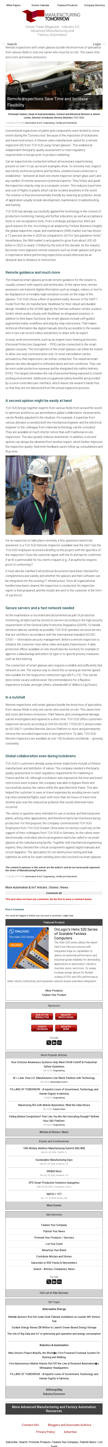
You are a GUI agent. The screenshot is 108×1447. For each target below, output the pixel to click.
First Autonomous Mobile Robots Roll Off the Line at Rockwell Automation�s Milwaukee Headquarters (54, 1365)
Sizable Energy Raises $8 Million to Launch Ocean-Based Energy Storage (54, 1327)
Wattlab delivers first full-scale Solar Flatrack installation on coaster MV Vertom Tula (54, 1319)
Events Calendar (40, 5)
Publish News (88, 1442)
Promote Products (39, 1442)
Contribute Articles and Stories (54, 1256)
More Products (54, 990)
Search (23, 1442)
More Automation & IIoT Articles (26, 887)
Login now (68, 915)
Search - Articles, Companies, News (54, 1269)
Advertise (70, 1432)
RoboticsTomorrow (54, 1394)
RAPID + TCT (54, 1194)
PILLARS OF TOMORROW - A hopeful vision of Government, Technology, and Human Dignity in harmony (54, 1376)
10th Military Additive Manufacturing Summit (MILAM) (54, 1148)
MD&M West (54, 1171)
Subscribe (12, 1442)
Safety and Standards (66, 123)
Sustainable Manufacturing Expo (54, 1159)
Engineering (49, 123)
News (64, 887)
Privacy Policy (45, 1432)
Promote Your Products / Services (54, 1237)
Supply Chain (59, 1109)
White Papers (13, 5)
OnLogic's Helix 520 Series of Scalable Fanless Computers (76, 933)
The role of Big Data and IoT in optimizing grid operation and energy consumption (54, 1333)
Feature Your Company (54, 1225)
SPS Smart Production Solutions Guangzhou (54, 1182)
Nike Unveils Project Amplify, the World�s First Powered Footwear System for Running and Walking (54, 1355)
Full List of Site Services (54, 1292)
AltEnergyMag (54, 1389)
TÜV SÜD (79, 117)
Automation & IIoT (34, 123)
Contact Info (30, 1425)
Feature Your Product (54, 994)
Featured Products (67, 5)
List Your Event (54, 1243)
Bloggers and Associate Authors (69, 1425)
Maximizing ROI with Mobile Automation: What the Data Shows (54, 1105)
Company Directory (94, 5)
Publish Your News (54, 1231)
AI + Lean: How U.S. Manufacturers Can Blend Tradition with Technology (54, 1078)
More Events (54, 1205)
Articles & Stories (50, 1132)
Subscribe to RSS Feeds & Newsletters (54, 1262)
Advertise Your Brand (54, 1250)
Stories (54, 887)
